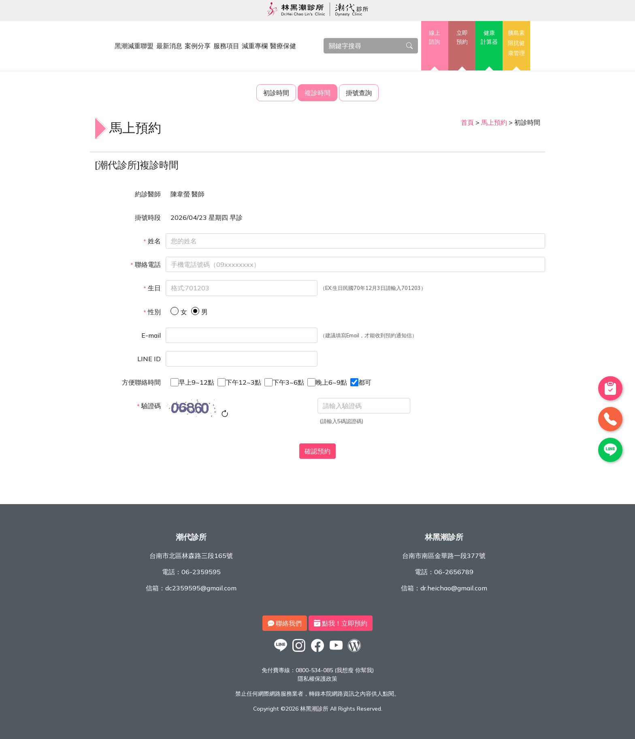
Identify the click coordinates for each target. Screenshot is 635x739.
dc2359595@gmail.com (201, 588)
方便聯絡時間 (141, 382)
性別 (152, 312)
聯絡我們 (285, 623)
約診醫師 (148, 194)
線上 (434, 37)
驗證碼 (149, 406)
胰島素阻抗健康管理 (516, 42)
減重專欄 (255, 46)
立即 (462, 37)
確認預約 (317, 451)
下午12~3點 (243, 382)
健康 (489, 37)
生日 (152, 288)
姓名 (152, 241)
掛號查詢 (359, 93)
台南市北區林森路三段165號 (191, 556)
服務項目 (226, 46)
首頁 (467, 122)
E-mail (151, 335)
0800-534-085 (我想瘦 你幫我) (335, 670)
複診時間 (317, 93)
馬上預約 (494, 122)
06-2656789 (453, 572)
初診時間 (276, 93)
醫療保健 (283, 46)
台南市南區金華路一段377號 (444, 556)
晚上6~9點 (331, 382)
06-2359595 (201, 572)
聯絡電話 (145, 264)
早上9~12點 (196, 382)
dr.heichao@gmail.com (453, 588)
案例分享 (198, 46)
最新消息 (169, 46)
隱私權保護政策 (317, 678)
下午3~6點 (288, 382)
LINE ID (149, 359)
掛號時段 (148, 217)
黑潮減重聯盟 (134, 46)
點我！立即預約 (340, 623)
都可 (364, 382)
